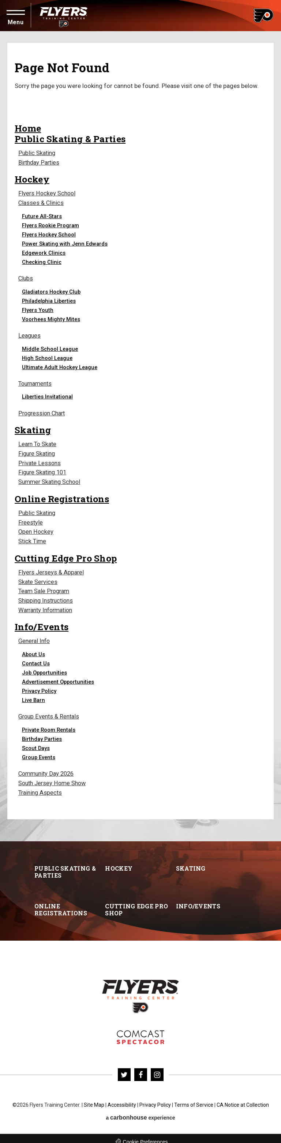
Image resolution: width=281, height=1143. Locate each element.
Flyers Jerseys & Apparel (51, 568)
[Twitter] (124, 1068)
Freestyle (30, 518)
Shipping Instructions (46, 595)
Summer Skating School (51, 478)
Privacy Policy (39, 685)
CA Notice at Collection (243, 1098)
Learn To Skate (38, 442)
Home (28, 128)
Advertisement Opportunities (58, 676)
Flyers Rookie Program (51, 224)
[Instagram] (157, 1068)
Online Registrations (62, 495)
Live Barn (34, 694)
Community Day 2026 (47, 767)
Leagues (29, 334)
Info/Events (41, 621)
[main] (140, 433)
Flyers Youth (38, 308)
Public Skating (37, 153)
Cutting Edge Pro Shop (66, 554)
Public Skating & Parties (70, 139)
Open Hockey (36, 528)
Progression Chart (43, 411)
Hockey (32, 179)
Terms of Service (193, 1098)
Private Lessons (39, 460)
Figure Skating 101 (43, 469)
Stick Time (32, 537)
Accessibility (121, 1098)
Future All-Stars (42, 215)
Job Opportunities (44, 667)
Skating (33, 428)
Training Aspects (41, 786)
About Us (33, 648)
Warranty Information (47, 604)
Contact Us (36, 657)
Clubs (25, 277)
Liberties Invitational (48, 395)
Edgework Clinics (44, 252)
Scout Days (36, 742)
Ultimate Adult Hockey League (61, 366)
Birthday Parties (39, 162)
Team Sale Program (45, 586)
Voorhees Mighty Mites (52, 318)
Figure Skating (37, 451)
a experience (140, 1111)
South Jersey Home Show (53, 776)
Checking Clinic (42, 261)
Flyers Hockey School (47, 193)
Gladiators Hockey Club (52, 290)
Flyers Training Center (64, 15)
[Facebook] (140, 1068)
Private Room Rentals (49, 724)
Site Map (93, 1098)
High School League (48, 356)
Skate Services (38, 577)
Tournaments (36, 382)
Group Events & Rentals (49, 711)
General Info (35, 635)
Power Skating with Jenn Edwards (65, 242)
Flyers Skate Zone (140, 1030)
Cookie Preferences (145, 1135)
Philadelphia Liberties (50, 299)
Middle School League (50, 347)
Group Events (39, 751)
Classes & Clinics (41, 202)
